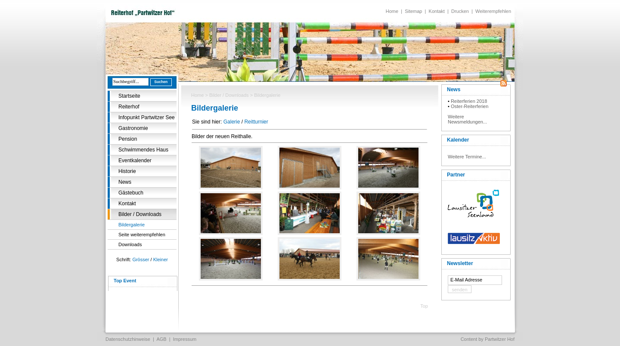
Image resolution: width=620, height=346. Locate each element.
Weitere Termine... (467, 156)
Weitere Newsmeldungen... (467, 119)
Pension (127, 139)
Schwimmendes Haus (143, 150)
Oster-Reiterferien (469, 106)
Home (392, 11)
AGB (161, 339)
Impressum (184, 339)
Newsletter (460, 263)
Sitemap (413, 11)
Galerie (231, 122)
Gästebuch (130, 193)
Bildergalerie (131, 224)
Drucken (460, 11)
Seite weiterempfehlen (141, 234)
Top (424, 306)
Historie (127, 171)
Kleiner (160, 259)
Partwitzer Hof (500, 339)
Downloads (130, 244)
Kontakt (437, 11)
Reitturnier (256, 122)
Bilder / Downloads (139, 214)
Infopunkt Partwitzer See (146, 117)
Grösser (140, 259)
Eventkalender (135, 161)
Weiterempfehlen (493, 11)
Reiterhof (129, 107)
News (124, 182)
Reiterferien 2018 (469, 101)
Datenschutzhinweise (127, 339)
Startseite (129, 96)
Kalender (458, 140)
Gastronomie (133, 128)
